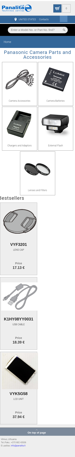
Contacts (44, 19)
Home (7, 42)
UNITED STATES (27, 19)
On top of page (37, 432)
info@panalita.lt (18, 445)
